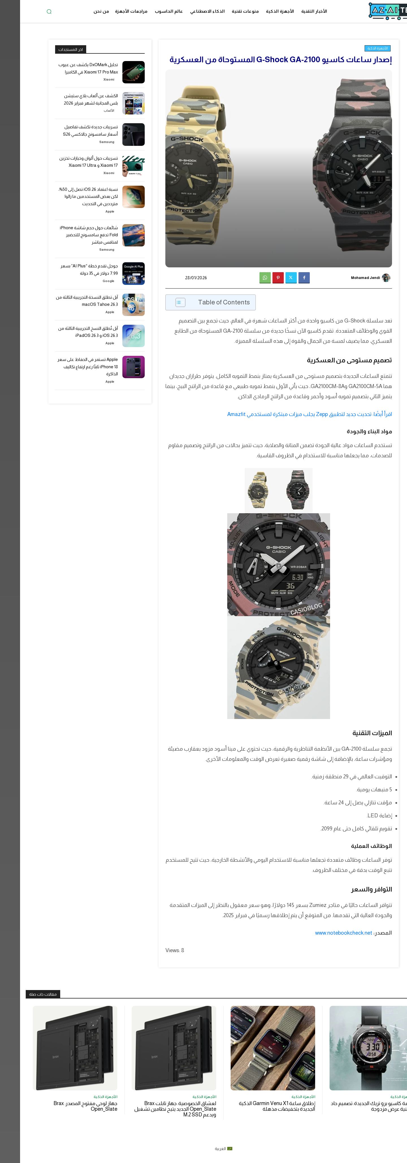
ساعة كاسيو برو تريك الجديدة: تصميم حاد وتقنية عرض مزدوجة (352, 1106)
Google (88, 272)
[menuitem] (203, 1148)
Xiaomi (89, 79)
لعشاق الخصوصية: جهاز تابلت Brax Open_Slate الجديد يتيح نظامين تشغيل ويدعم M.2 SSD (155, 1109)
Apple (90, 209)
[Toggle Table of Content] (157, 302)
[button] (28, 11)
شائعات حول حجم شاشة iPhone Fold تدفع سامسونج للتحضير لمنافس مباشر (67, 231)
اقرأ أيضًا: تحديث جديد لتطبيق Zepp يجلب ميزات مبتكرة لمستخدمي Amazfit (289, 414)
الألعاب (89, 110)
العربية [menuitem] (200, 1148)
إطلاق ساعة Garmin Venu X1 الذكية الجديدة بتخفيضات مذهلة (257, 1106)
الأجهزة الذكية (358, 48)
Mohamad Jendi (345, 278)
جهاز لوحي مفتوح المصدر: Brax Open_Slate (65, 1106)
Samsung (87, 141)
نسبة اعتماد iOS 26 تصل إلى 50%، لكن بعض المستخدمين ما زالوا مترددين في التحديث (67, 196)
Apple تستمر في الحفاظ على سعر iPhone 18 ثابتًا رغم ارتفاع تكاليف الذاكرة (70, 358)
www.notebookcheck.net (323, 933)
